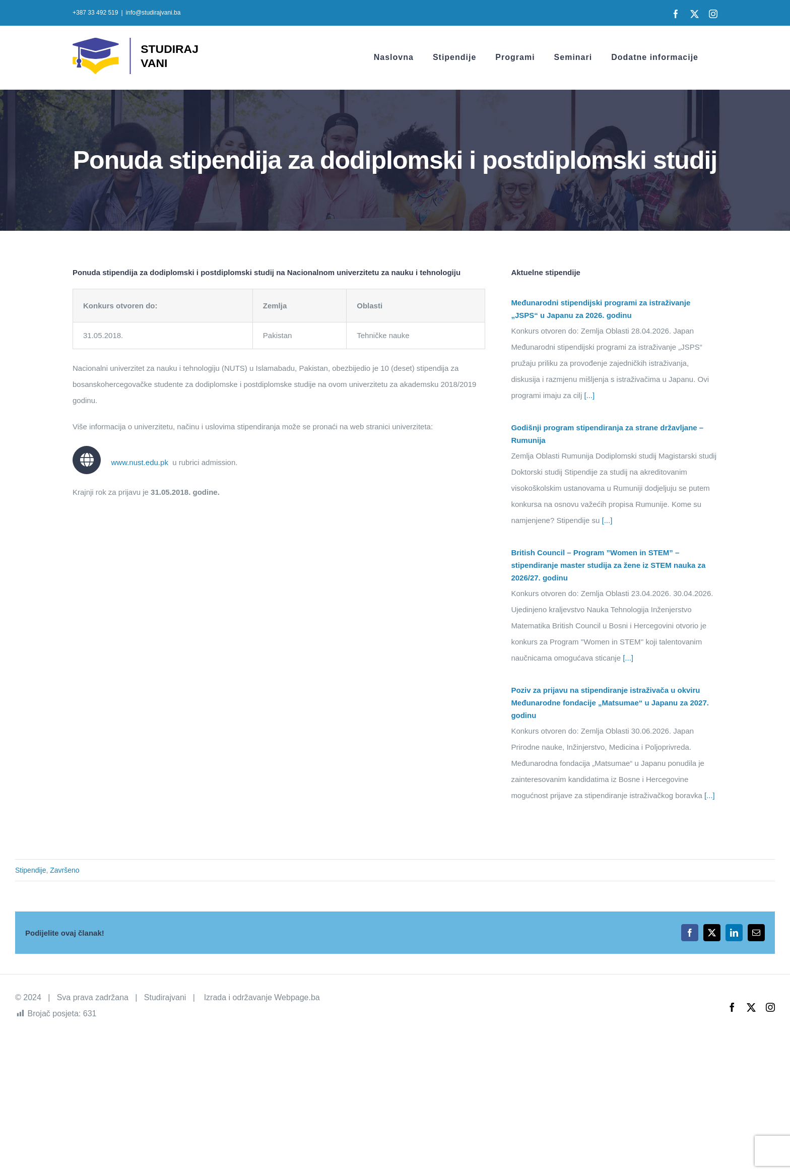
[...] (588, 395)
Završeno (64, 870)
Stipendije (30, 870)
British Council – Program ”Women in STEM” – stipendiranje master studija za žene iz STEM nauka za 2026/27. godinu (608, 565)
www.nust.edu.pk (139, 462)
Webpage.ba (296, 997)
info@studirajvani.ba (153, 12)
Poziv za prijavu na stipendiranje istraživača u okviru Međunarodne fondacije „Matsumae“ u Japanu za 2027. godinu (610, 703)
